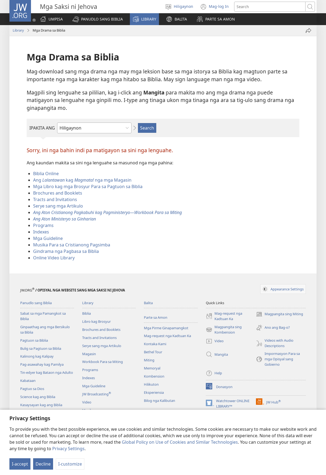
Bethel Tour (153, 352)
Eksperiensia (154, 392)
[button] (98, 19)
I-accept (20, 464)
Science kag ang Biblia (37, 396)
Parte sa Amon (155, 317)
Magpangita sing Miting (279, 314)
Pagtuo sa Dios (32, 388)
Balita (148, 302)
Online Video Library (54, 258)
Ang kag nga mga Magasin (82, 180)
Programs (43, 225)
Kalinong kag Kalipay (37, 356)
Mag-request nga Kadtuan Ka (167, 335)
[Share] (308, 30)
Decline (43, 464)
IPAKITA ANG (42, 128)
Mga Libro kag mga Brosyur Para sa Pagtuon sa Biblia (88, 186)
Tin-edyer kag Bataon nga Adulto (46, 372)
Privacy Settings (68, 449)
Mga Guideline (48, 238)
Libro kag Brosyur (96, 321)
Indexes (41, 232)
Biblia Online (46, 174)
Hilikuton (151, 384)
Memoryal (152, 368)
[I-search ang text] (270, 7)
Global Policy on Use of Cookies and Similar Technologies (180, 442)
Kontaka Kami (155, 343)
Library (18, 30)
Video (86, 402)
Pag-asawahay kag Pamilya (42, 364)
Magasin (89, 353)
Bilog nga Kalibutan (159, 400)
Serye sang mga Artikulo (58, 206)
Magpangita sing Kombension (224, 329)
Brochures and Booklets (57, 193)
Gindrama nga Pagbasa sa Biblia (66, 251)
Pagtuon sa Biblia (34, 340)
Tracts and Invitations (55, 199)
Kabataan (28, 380)
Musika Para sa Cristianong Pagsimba (71, 245)
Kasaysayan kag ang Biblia (41, 404)
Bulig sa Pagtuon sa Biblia (40, 348)
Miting (149, 360)
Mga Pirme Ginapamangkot (166, 327)
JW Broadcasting (96, 394)
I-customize (70, 464)
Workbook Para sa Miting (102, 361)
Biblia (86, 313)
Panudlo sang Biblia (36, 302)
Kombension (154, 376)
